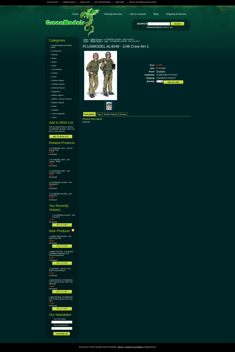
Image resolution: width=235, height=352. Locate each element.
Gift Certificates (102, 2)
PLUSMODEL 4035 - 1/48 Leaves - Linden (59, 172)
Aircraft (54, 55)
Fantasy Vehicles (58, 84)
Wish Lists (85, 2)
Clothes (55, 73)
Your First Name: (60, 319)
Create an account (148, 2)
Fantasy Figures (58, 80)
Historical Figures (58, 88)
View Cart (119, 2)
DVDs (54, 77)
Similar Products (110, 114)
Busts (54, 66)
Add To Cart (62, 225)
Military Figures (57, 95)
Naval (54, 106)
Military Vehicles (58, 102)
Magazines (56, 91)
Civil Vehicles (57, 69)
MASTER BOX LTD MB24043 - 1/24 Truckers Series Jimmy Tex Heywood (61, 282)
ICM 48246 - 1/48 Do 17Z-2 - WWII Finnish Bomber (60, 269)
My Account (52, 2)
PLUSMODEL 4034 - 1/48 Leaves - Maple (59, 160)
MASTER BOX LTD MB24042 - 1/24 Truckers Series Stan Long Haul (61, 299)
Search (142, 23)
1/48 (106, 41)
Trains (54, 117)
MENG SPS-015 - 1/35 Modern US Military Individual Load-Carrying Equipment (61, 253)
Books (54, 62)
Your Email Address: (61, 325)
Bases (54, 58)
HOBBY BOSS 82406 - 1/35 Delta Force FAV (60, 237)
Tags (99, 114)
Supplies (55, 110)
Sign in (132, 2)
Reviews (123, 114)
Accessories (56, 51)
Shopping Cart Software (134, 347)
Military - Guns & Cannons (62, 99)
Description (89, 114)
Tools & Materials (58, 114)
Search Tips (168, 27)
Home (86, 39)
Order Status (69, 2)
